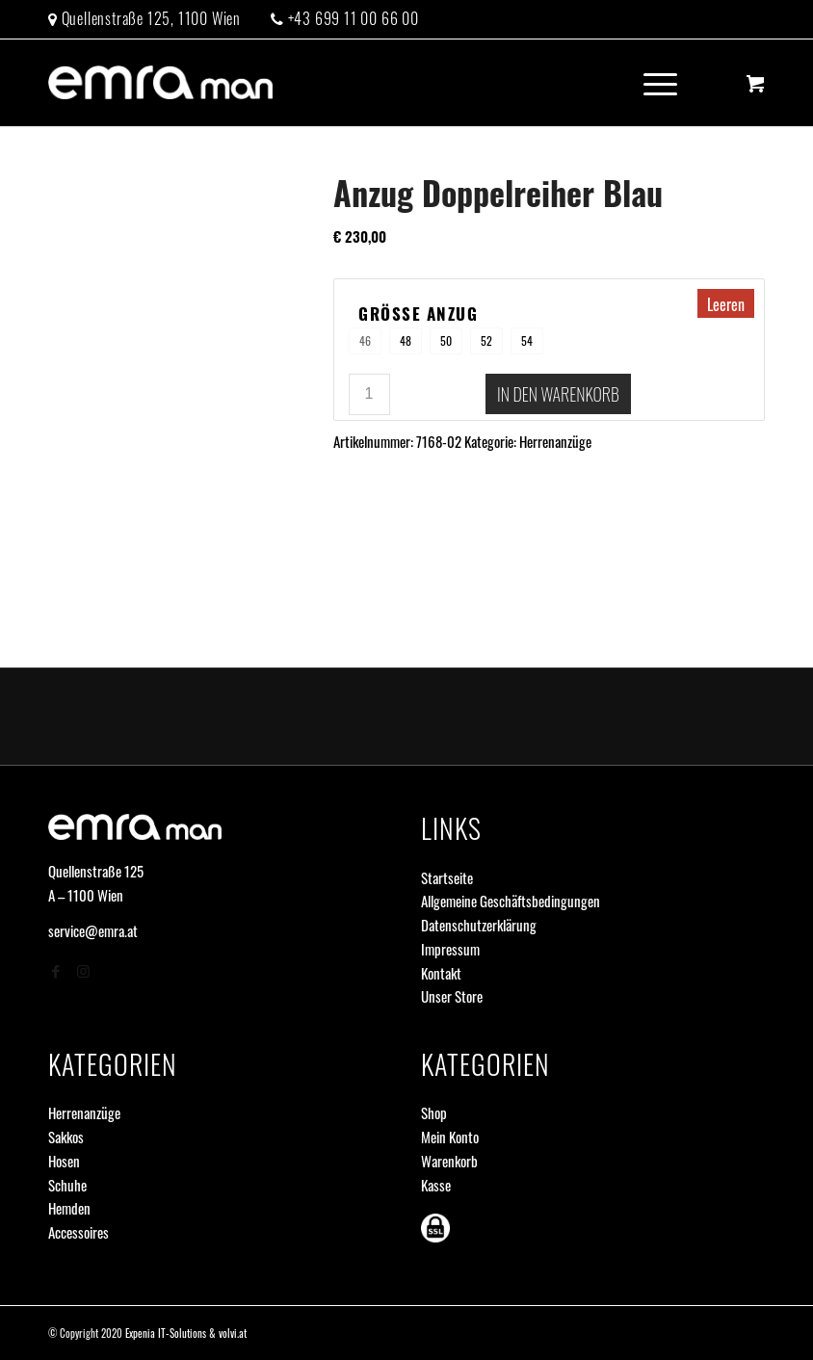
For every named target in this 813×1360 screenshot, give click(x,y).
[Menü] (650, 82)
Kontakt (441, 972)
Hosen (64, 1160)
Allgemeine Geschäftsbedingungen (510, 900)
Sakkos (66, 1136)
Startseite (447, 877)
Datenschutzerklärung (479, 924)
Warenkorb (449, 1160)
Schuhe (67, 1184)
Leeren (726, 304)
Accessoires (78, 1231)
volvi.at (233, 1333)
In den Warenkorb (558, 393)
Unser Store (452, 996)
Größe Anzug (418, 314)
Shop (434, 1112)
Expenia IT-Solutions (165, 1333)
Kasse (436, 1184)
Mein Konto (450, 1136)
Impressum (450, 948)
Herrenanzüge (555, 441)
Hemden (69, 1207)
